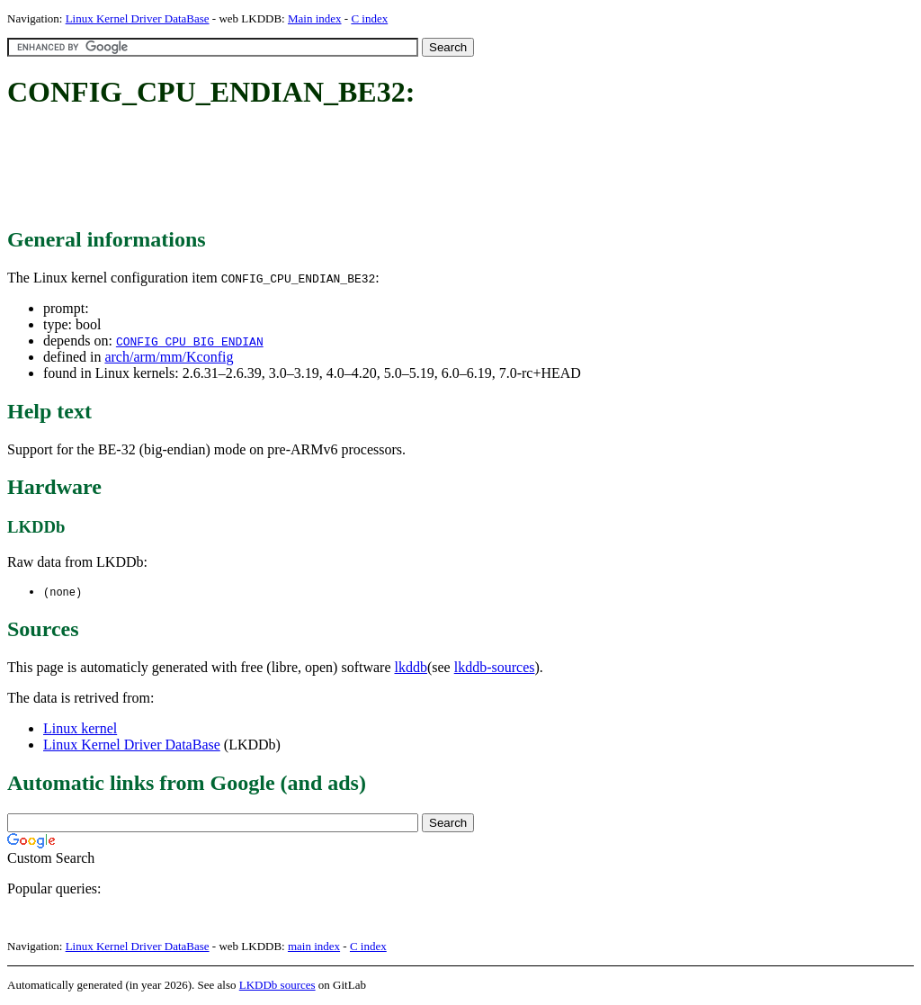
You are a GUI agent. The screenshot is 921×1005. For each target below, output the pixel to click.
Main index (315, 18)
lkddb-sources (494, 668)
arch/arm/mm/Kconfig (168, 356)
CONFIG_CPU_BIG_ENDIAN (190, 341)
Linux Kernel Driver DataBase (138, 18)
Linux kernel (80, 729)
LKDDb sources (277, 985)
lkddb (411, 668)
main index (314, 947)
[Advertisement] (334, 169)
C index (369, 18)
